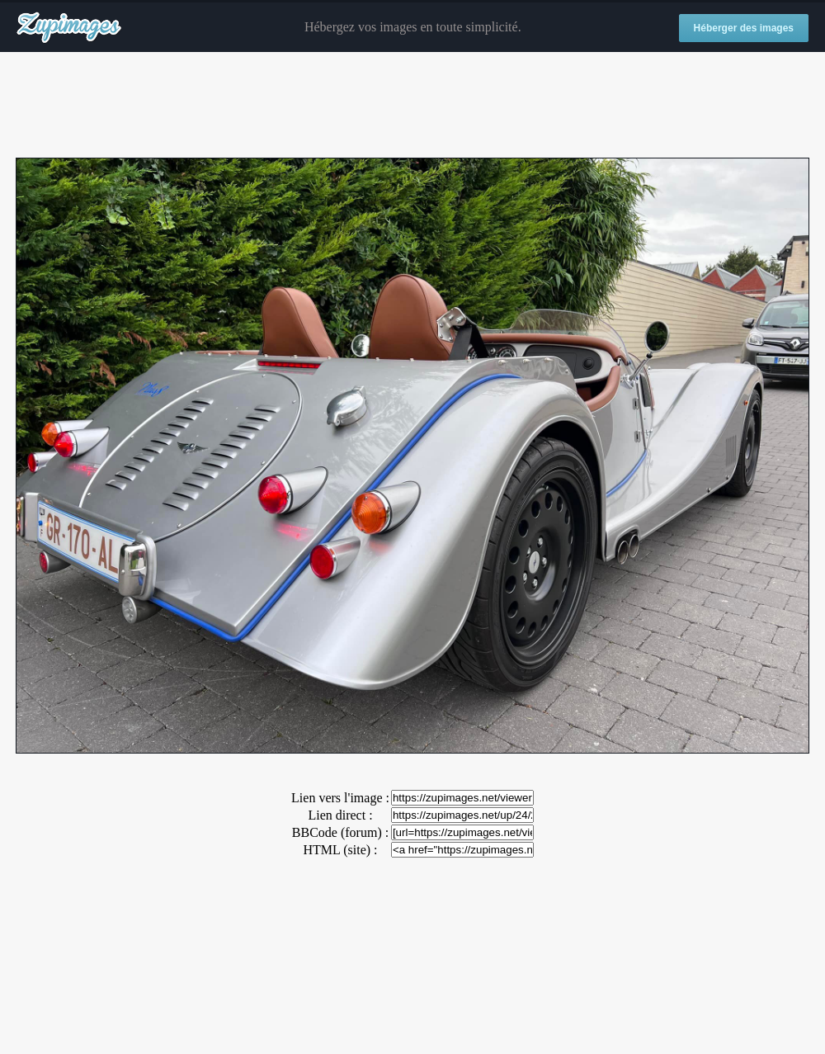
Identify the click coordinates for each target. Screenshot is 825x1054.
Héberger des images (744, 28)
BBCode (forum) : (340, 832)
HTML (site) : (340, 850)
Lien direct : (340, 815)
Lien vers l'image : (340, 798)
